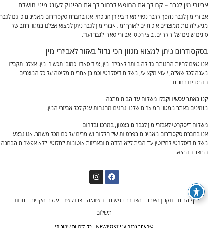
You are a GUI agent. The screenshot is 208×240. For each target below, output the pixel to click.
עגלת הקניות (44, 200)
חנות (19, 200)
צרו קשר (73, 200)
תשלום (104, 212)
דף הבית (187, 200)
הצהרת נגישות (125, 200)
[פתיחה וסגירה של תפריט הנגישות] (196, 192)
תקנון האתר (159, 200)
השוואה (95, 200)
